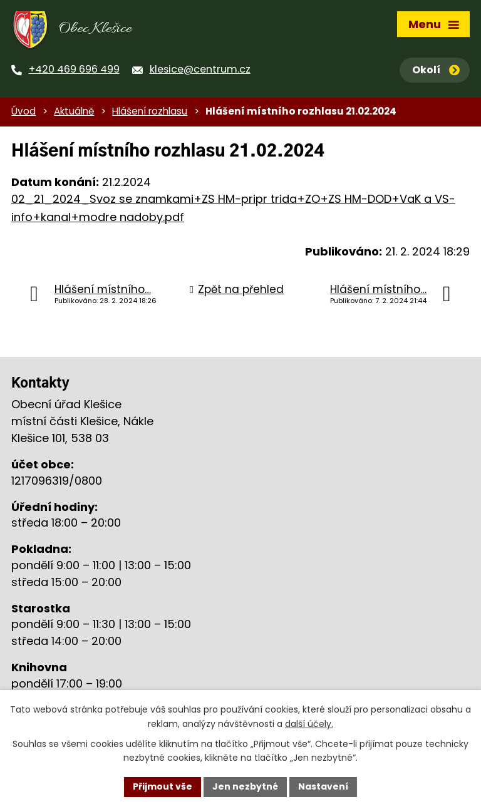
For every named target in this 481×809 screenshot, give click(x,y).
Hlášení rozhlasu (149, 111)
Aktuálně (74, 111)
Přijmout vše (162, 786)
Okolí (436, 70)
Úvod (23, 111)
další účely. (309, 724)
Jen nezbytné (245, 786)
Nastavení (323, 786)
